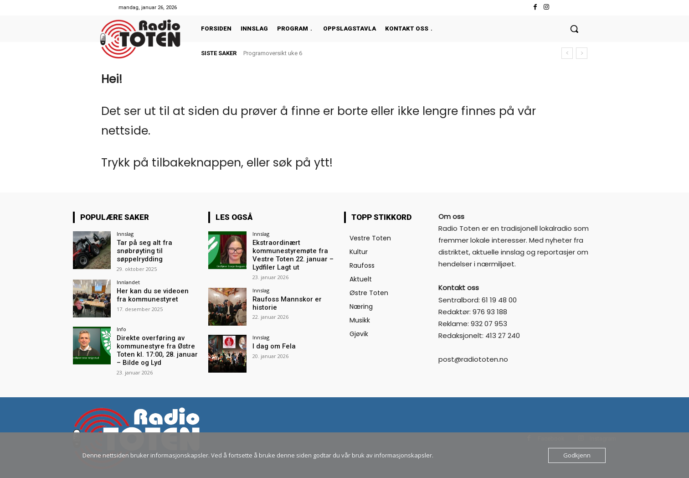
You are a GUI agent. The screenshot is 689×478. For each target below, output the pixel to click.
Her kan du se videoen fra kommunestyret (155, 293)
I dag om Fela (272, 344)
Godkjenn (577, 455)
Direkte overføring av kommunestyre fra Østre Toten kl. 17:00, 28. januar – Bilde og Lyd (157, 348)
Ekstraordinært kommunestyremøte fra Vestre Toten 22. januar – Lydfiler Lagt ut (289, 254)
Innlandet (128, 280)
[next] (581, 53)
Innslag (125, 233)
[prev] (567, 53)
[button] (574, 29)
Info (121, 327)
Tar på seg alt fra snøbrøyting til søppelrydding (141, 250)
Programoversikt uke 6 (272, 53)
